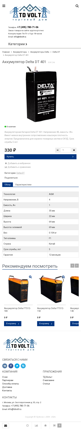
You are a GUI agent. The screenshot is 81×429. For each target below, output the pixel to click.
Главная (6, 52)
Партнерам (7, 380)
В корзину (12, 323)
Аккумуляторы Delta (39, 52)
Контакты (7, 390)
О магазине (48, 380)
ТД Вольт (47, 377)
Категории (16, 44)
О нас (5, 377)
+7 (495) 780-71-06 (27, 27)
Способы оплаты (10, 384)
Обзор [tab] (8, 184)
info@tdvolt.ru (20, 37)
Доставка (7, 387)
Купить (40, 156)
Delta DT (56, 52)
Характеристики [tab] (23, 184)
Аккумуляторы (20, 52)
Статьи (46, 384)
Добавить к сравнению (18, 167)
